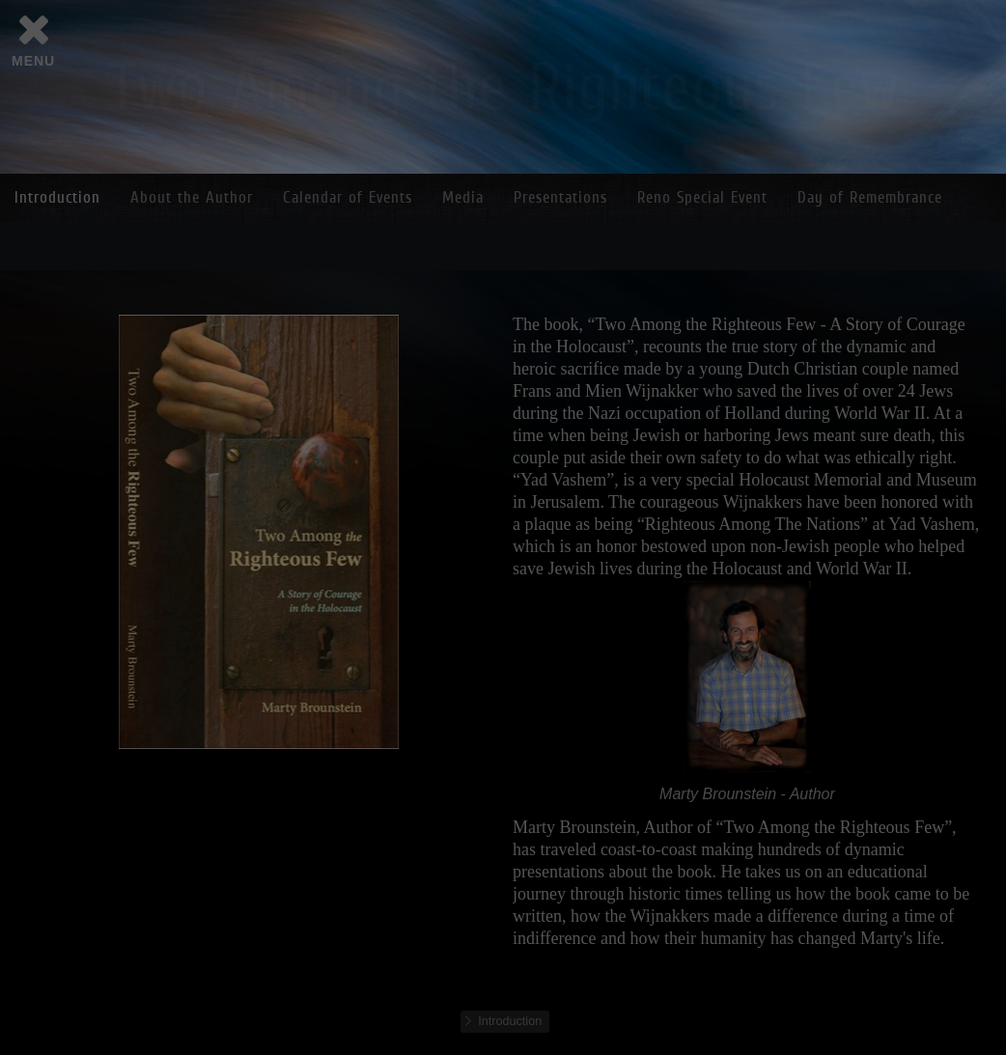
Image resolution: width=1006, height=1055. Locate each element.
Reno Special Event (702, 197)
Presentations (560, 197)
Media (463, 197)
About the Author (191, 197)
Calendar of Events (347, 197)
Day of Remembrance (869, 197)
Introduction (57, 197)
